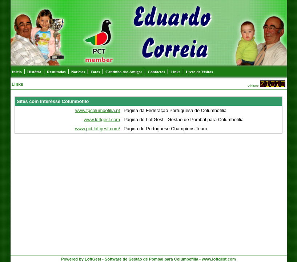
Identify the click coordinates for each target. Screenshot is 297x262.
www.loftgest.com (102, 119)
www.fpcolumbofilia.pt (97, 110)
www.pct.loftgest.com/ (97, 128)
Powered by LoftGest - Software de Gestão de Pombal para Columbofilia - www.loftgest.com (148, 259)
